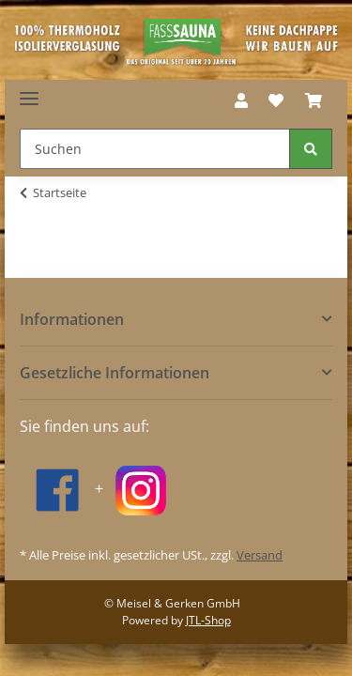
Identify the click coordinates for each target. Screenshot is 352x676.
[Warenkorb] (313, 100)
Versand (260, 554)
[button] (241, 100)
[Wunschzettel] (276, 100)
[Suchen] (155, 149)
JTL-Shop (208, 620)
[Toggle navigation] (29, 91)
